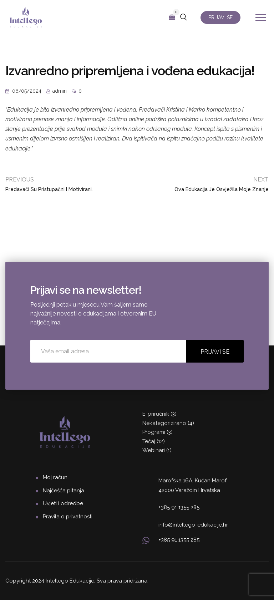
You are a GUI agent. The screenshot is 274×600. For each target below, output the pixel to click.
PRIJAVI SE (220, 17)
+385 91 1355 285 (178, 507)
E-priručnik (155, 414)
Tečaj (148, 441)
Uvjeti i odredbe (63, 503)
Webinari (153, 450)
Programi (153, 432)
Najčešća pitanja (63, 490)
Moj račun (55, 477)
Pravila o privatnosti (67, 516)
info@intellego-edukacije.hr (193, 525)
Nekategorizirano (164, 423)
